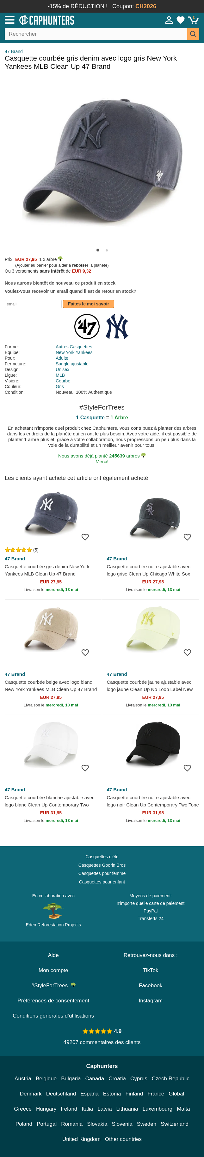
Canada (94, 1079)
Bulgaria (71, 1079)
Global (176, 1094)
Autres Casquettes (74, 346)
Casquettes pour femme (102, 873)
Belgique (46, 1079)
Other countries (123, 1139)
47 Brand (14, 51)
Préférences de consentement (53, 1001)
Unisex (62, 369)
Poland (23, 1124)
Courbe (63, 380)
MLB (60, 375)
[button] (97, 250)
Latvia (104, 1109)
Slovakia (97, 1124)
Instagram (151, 1001)
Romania (72, 1124)
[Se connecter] (169, 20)
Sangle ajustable (72, 363)
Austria (23, 1079)
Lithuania (127, 1109)
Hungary (46, 1109)
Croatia (117, 1079)
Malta (183, 1109)
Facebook (151, 986)
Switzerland (175, 1124)
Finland (134, 1094)
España (89, 1094)
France (155, 1094)
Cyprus (138, 1079)
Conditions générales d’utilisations (53, 1016)
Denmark (31, 1094)
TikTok (150, 970)
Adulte (62, 358)
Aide (53, 955)
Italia (87, 1109)
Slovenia (122, 1124)
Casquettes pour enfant (102, 881)
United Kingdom (81, 1139)
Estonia (112, 1094)
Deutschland (61, 1094)
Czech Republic (170, 1079)
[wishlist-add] (87, 536)
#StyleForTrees (53, 986)
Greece (23, 1109)
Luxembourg (158, 1109)
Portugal (47, 1124)
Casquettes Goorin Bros (102, 865)
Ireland (69, 1109)
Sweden (146, 1124)
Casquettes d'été (102, 856)
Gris (60, 386)
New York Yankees (74, 352)
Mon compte (53, 970)
